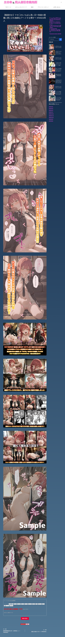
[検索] (61, 2)
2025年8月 (51, 121)
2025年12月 (51, 113)
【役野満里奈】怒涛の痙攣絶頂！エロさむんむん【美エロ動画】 (55, 30)
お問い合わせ (56, 7)
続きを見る (24, 618)
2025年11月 (51, 115)
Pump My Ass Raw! (53, 28)
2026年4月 (51, 106)
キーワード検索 (52, 37)
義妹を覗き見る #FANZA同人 (55, 21)
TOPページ (8, 7)
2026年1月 (51, 112)
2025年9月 (51, 119)
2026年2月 (51, 110)
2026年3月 (51, 108)
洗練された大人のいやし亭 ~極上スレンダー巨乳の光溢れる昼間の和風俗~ (55, 26)
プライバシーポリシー (43, 7)
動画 (32, 7)
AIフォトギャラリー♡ (21, 7)
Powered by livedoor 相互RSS (55, 33)
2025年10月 (51, 117)
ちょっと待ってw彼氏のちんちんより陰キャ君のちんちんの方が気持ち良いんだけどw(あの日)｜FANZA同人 (55, 19)
